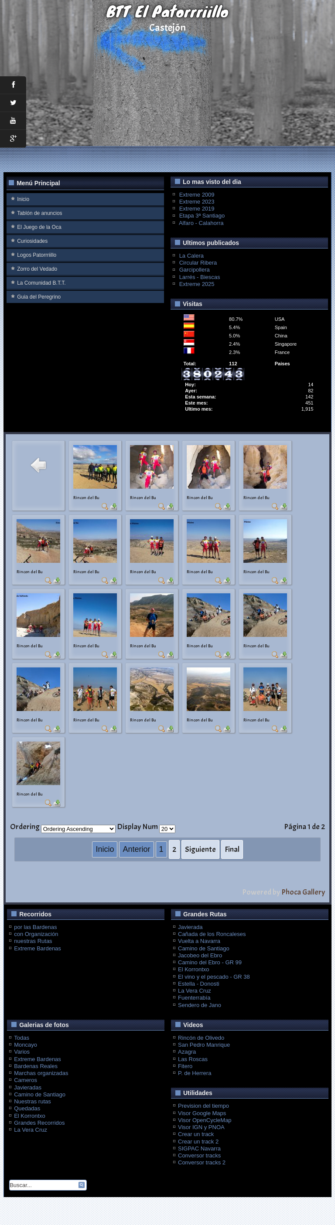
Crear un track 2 (198, 1141)
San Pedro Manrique (204, 1044)
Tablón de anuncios (39, 213)
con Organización (36, 934)
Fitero (185, 1066)
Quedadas (27, 1108)
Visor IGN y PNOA (201, 1127)
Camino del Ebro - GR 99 (210, 962)
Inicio (23, 199)
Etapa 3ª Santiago (202, 215)
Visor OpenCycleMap (205, 1120)
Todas (21, 1037)
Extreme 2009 (197, 194)
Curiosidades (32, 241)
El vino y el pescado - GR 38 (214, 976)
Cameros (25, 1080)
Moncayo (25, 1044)
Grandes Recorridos (39, 1123)
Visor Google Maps (202, 1113)
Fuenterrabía (194, 997)
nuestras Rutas (33, 941)
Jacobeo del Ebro (200, 955)
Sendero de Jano (199, 1005)
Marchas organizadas (41, 1073)
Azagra (187, 1051)
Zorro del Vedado (37, 269)
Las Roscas (193, 1059)
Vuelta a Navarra (199, 941)
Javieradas (27, 1087)
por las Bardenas (35, 927)
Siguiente (200, 849)
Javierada (190, 927)
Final (232, 849)
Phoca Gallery (303, 892)
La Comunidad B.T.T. (41, 283)
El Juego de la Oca (39, 227)
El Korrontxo (193, 969)
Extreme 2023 (197, 201)
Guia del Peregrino (39, 297)
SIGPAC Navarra (199, 1148)
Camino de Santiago (203, 948)
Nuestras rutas (32, 1101)
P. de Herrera (194, 1073)
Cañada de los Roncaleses (212, 934)
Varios (22, 1051)
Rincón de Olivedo (201, 1037)
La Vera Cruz (194, 990)
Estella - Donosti (198, 983)
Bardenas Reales (36, 1066)
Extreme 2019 (197, 208)
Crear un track (196, 1134)
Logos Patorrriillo (36, 255)
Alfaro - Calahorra (201, 223)
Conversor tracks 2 (202, 1162)
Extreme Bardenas (37, 948)
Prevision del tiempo (203, 1105)
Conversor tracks (199, 1155)
